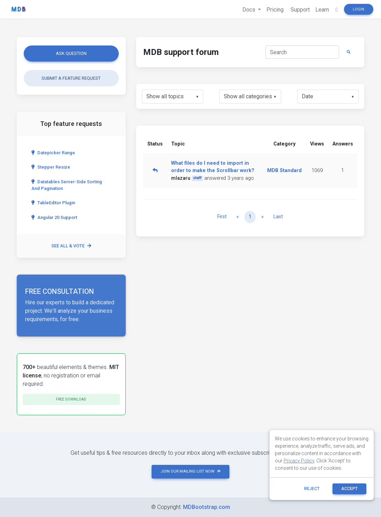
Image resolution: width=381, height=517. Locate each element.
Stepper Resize (50, 167)
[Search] (302, 52)
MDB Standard (284, 170)
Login (358, 9)
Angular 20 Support (54, 217)
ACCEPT (349, 488)
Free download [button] (71, 399)
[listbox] (172, 97)
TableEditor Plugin (53, 202)
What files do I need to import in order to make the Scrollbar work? (212, 167)
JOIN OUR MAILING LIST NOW (191, 471)
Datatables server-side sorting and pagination (66, 185)
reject (312, 488)
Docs (249, 9)
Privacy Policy (299, 460)
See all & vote (71, 245)
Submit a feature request (71, 78)
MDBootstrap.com (206, 507)
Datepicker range (53, 152)
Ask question (71, 53)
